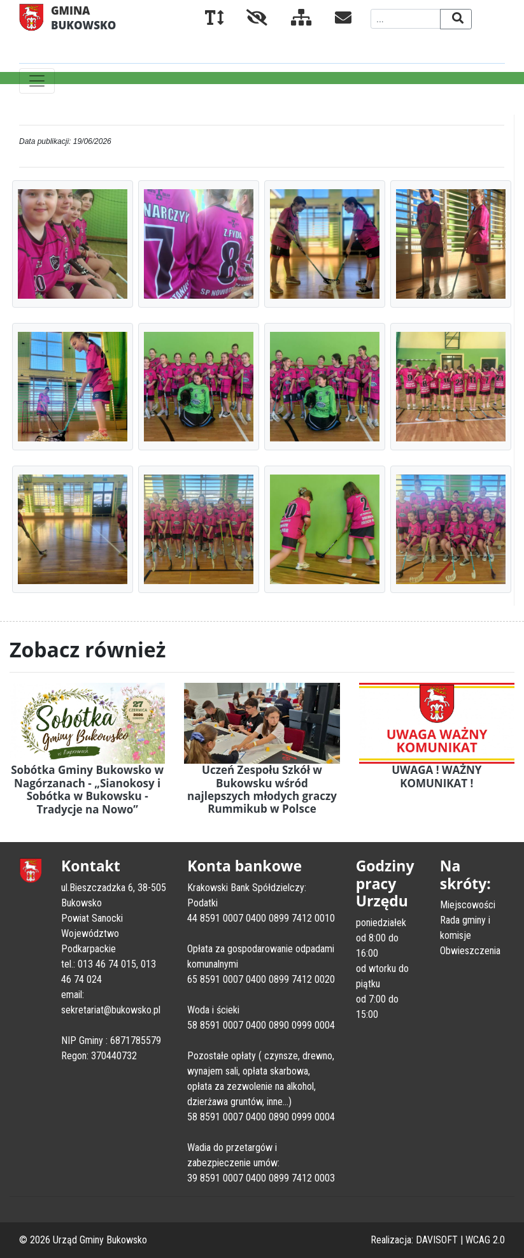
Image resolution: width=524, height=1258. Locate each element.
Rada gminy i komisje (465, 927)
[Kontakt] (333, 20)
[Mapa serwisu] (291, 20)
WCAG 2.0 (485, 1240)
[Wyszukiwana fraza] (406, 19)
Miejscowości (467, 905)
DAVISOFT (437, 1240)
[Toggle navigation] (37, 81)
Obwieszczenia (470, 951)
